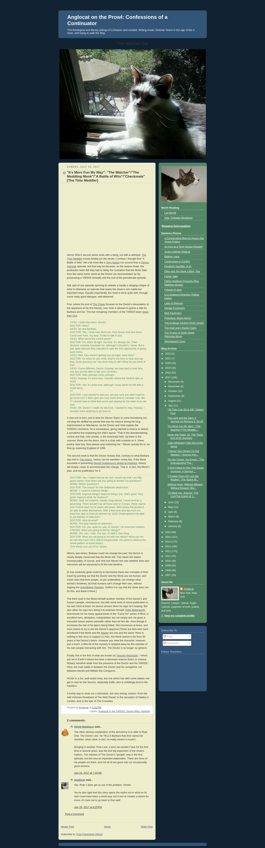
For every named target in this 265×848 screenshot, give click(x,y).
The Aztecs (85, 459)
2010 (168, 561)
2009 (168, 565)
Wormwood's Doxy (174, 341)
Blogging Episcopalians (176, 226)
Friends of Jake (173, 289)
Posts (168, 636)
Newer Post (67, 826)
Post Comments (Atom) (89, 834)
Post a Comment (74, 814)
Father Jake (171, 276)
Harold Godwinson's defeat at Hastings (115, 463)
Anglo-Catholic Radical (177, 251)
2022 (168, 353)
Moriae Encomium (174, 308)
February (173, 521)
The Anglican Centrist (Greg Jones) (184, 323)
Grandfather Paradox (92, 587)
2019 (168, 368)
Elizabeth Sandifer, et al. (178, 266)
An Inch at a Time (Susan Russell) (183, 246)
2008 (168, 570)
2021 (168, 358)
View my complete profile (179, 615)
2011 (168, 556)
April (171, 512)
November (174, 386)
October (173, 391)
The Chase (99, 304)
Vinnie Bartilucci (84, 726)
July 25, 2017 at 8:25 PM (88, 807)
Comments (171, 643)
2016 (168, 532)
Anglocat (79, 780)
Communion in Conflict (177, 261)
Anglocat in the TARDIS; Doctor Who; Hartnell (124, 711)
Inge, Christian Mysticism (178, 217)
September (174, 396)
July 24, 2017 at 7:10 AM (88, 773)
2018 (168, 372)
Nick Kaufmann (173, 313)
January (173, 526)
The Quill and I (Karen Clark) (180, 328)
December (174, 381)
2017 (168, 377)
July (170, 405)
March (172, 516)
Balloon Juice (172, 256)
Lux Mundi (170, 212)
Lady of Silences (173, 303)
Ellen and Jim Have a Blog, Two (182, 271)
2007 (168, 575)
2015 (168, 537)
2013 (168, 546)
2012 (168, 551)
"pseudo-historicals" (127, 655)
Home (107, 826)
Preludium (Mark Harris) (177, 318)
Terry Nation (113, 262)
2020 (168, 363)
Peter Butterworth (135, 610)
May (171, 507)
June (171, 502)
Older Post (147, 826)
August (172, 400)
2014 (168, 541)
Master (105, 633)
